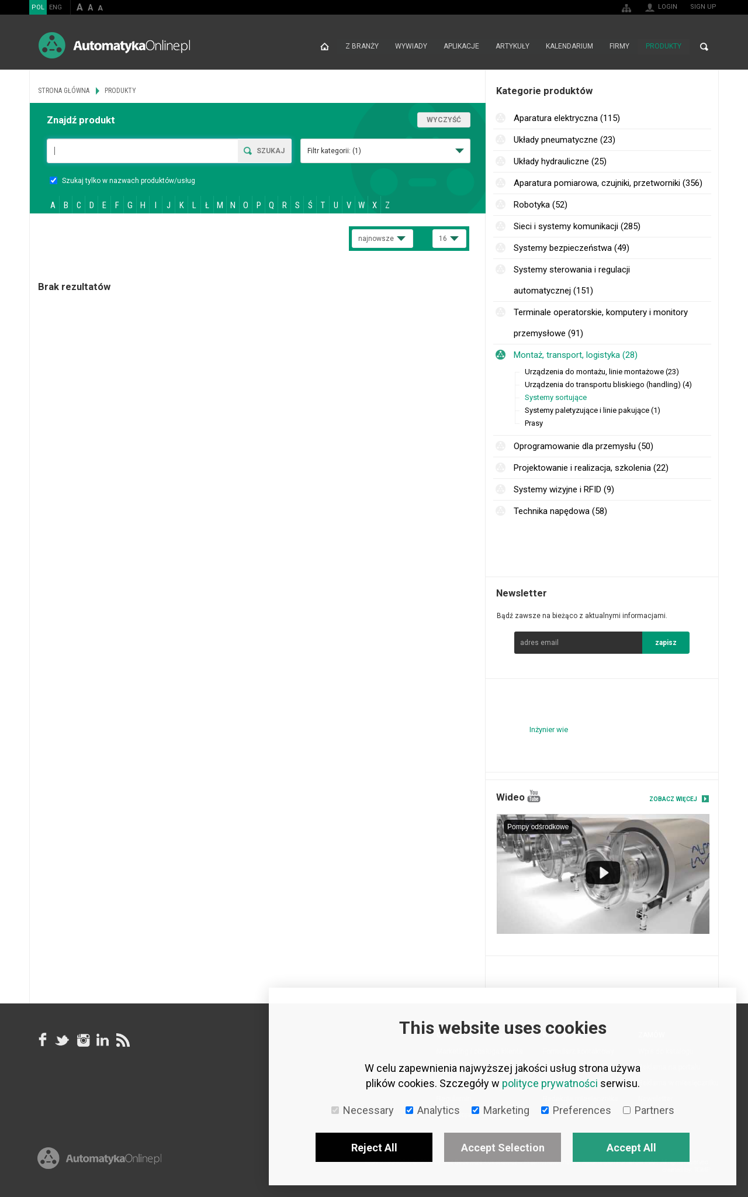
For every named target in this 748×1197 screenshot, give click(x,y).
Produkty (663, 47)
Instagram (82, 1040)
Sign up (703, 7)
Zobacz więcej (673, 799)
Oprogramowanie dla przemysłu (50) (583, 446)
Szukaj (271, 151)
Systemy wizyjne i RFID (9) (564, 489)
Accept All (631, 1147)
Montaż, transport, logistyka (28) (576, 355)
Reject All (374, 1147)
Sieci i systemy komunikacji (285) (577, 226)
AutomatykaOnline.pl (114, 45)
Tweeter (62, 1040)
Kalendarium (569, 47)
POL (38, 7)
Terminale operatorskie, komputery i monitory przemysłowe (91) (601, 323)
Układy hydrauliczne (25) (560, 161)
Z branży (362, 47)
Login (667, 7)
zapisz (666, 643)
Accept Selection (503, 1147)
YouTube (534, 796)
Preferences (576, 1110)
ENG (55, 7)
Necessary (362, 1110)
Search (704, 46)
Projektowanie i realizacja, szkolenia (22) (591, 468)
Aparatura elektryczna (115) (567, 118)
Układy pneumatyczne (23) (564, 139)
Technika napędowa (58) (560, 511)
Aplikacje (461, 47)
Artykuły (512, 47)
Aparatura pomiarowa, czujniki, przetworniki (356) (608, 183)
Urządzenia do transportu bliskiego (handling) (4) (608, 384)
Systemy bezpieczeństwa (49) (571, 248)
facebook (42, 1040)
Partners (648, 1110)
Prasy (534, 423)
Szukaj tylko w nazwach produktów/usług (122, 181)
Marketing (500, 1110)
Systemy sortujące (556, 397)
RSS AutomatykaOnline (122, 1040)
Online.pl (99, 1160)
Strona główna (324, 46)
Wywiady (411, 47)
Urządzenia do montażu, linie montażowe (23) (602, 371)
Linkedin (102, 1040)
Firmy (619, 47)
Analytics (433, 1110)
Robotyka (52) (540, 204)
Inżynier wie (548, 729)
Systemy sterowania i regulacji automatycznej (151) (572, 280)
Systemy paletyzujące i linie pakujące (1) (592, 410)
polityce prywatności (550, 1083)
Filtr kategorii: (334, 151)
